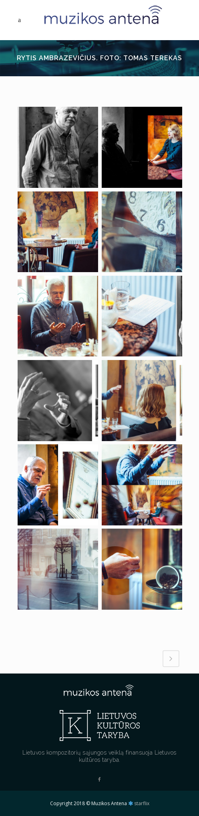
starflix (141, 803)
